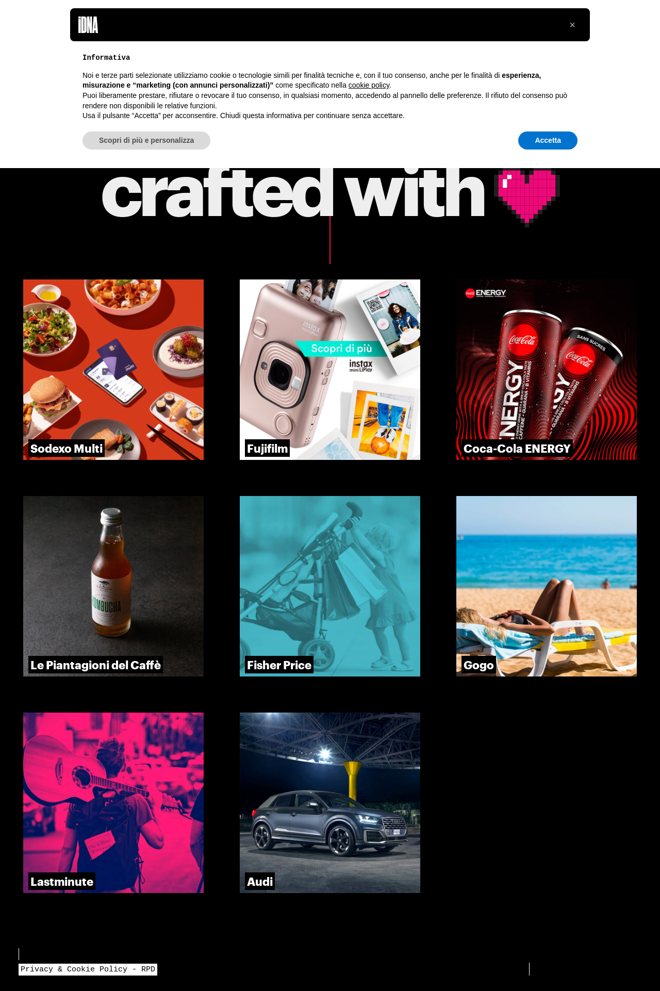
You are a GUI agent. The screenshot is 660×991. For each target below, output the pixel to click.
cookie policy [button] (369, 85)
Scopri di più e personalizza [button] (146, 140)
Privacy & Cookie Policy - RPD (88, 969)
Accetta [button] (548, 140)
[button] (572, 24)
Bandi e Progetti (58, 954)
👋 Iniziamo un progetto (585, 969)
